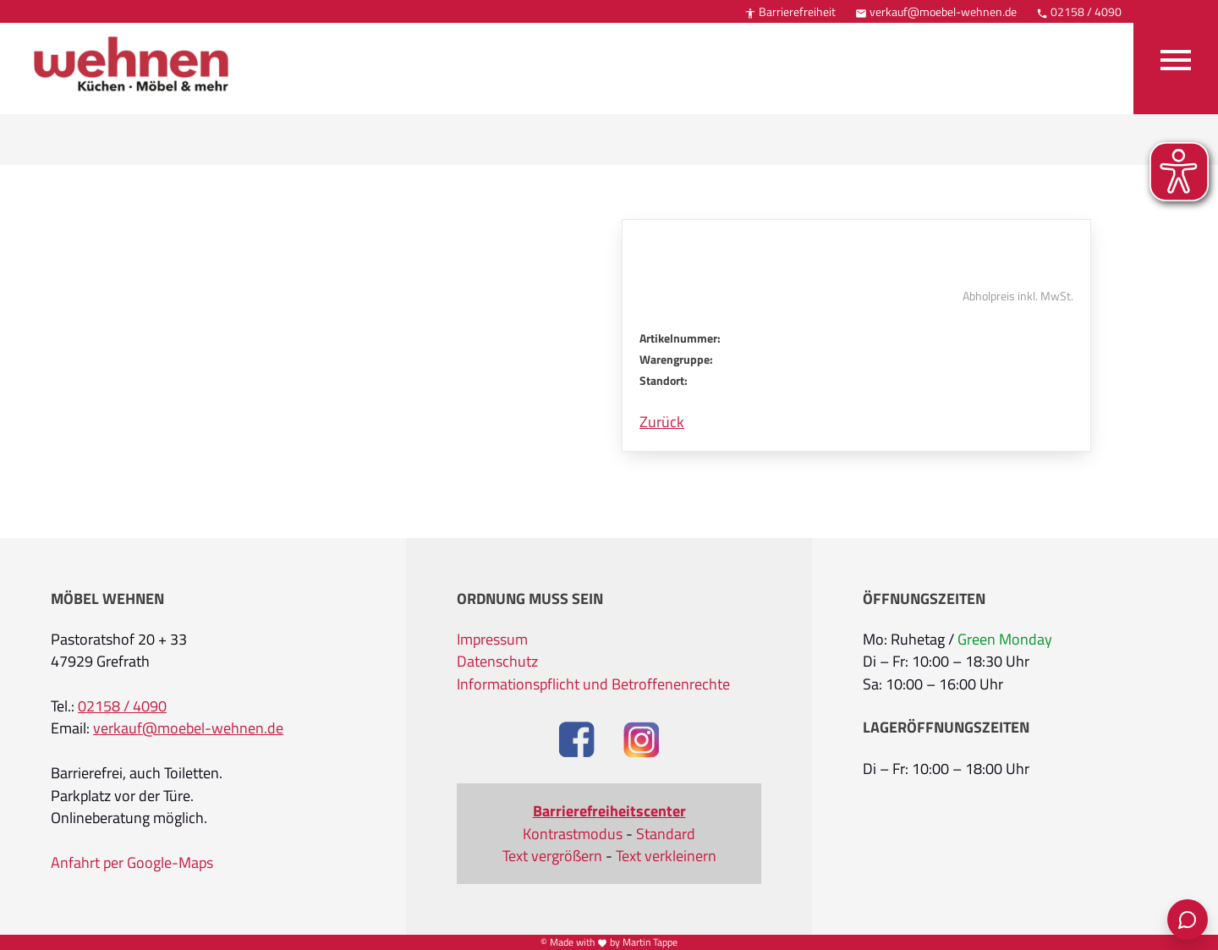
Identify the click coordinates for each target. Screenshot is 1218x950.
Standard (665, 834)
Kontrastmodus (573, 834)
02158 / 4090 (1079, 11)
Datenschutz (497, 662)
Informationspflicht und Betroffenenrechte (593, 684)
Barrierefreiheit (790, 11)
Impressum (492, 640)
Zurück (661, 422)
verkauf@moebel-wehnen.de (936, 11)
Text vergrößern (552, 856)
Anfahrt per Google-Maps (132, 863)
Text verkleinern (666, 856)
